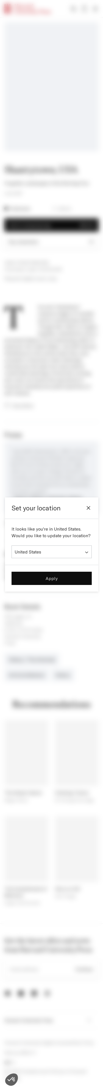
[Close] (88, 508)
